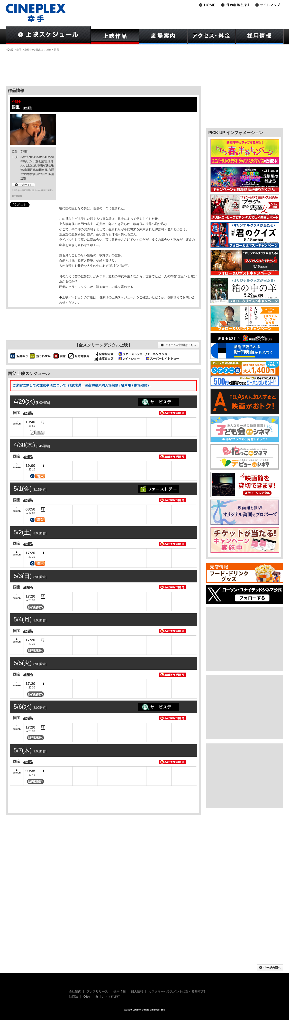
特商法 (73, 996)
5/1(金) (23, 488)
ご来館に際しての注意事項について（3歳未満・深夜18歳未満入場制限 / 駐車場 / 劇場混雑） (82, 385)
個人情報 (137, 991)
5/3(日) (23, 576)
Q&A (86, 996)
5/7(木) (23, 750)
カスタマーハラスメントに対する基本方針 (177, 991)
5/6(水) (23, 706)
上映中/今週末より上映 (37, 49)
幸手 (19, 49)
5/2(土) (23, 532)
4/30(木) (24, 445)
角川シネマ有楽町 (107, 996)
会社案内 (75, 991)
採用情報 (119, 991)
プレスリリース (97, 991)
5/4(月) (23, 619)
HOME (9, 49)
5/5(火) (23, 663)
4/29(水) (24, 401)
